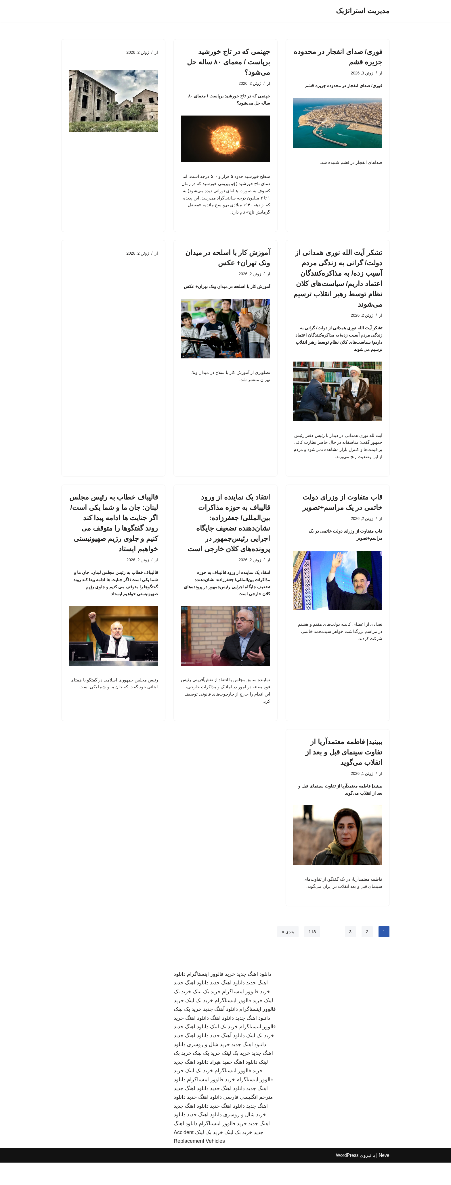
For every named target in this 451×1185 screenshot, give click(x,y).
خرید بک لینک (207, 1014)
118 (312, 953)
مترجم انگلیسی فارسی (248, 1120)
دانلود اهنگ (222, 1040)
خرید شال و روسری (208, 1067)
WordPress (347, 1177)
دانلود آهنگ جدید (220, 1032)
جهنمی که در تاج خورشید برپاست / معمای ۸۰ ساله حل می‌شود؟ (228, 62)
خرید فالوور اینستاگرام (211, 996)
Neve (384, 1177)
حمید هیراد (221, 1084)
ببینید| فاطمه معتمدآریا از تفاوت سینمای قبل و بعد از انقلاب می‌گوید (343, 770)
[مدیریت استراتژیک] (362, 11)
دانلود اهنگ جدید (253, 996)
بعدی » (286, 953)
